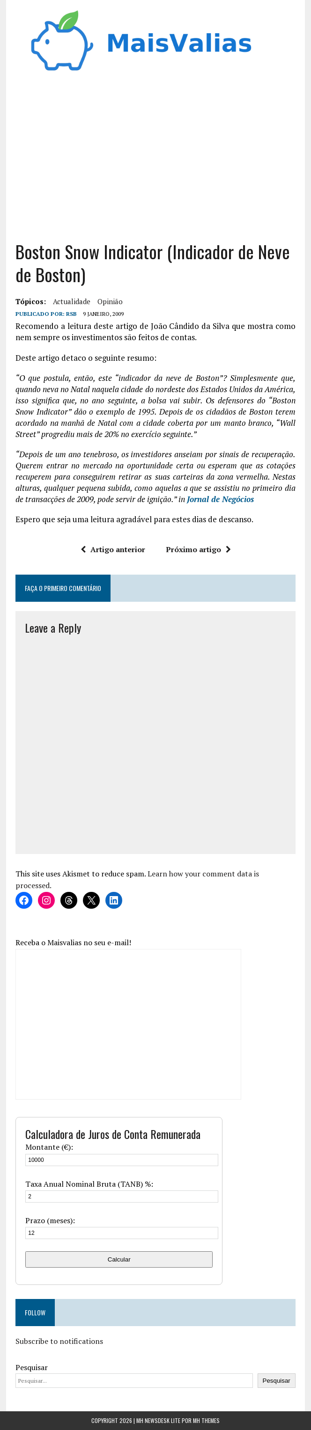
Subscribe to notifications (59, 1341)
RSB (71, 313)
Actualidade (71, 301)
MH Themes (206, 1420)
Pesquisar (31, 1367)
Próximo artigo (198, 549)
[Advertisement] (155, 160)
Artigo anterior (113, 549)
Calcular (119, 1259)
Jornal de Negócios (220, 499)
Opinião (110, 301)
